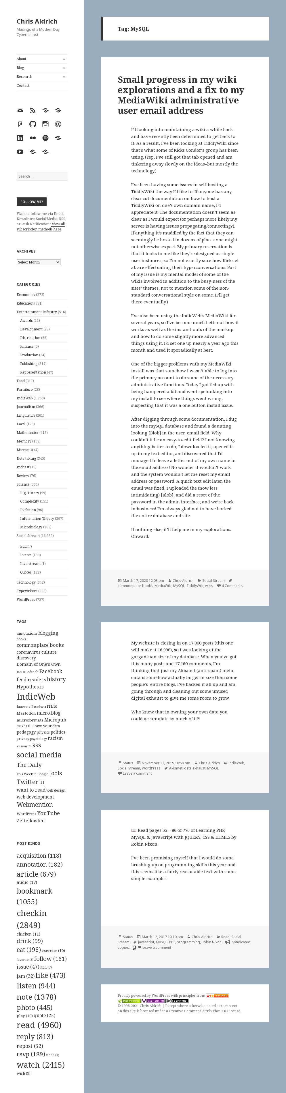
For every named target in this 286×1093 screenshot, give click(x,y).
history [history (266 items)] (56, 679)
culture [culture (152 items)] (49, 652)
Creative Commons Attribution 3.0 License (204, 1011)
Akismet (175, 768)
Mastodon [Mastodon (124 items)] (26, 713)
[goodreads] (133, 947)
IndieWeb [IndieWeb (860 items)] (36, 696)
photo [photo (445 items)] (35, 1007)
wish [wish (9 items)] (23, 1073)
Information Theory (37, 518)
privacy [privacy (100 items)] (23, 738)
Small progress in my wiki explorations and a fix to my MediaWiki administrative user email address (181, 94)
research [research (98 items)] (24, 746)
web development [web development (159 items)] (35, 797)
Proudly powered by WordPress (144, 995)
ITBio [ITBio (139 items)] (52, 706)
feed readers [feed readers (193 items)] (31, 679)
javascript (146, 942)
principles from (204, 995)
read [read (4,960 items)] (39, 1025)
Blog (20, 67)
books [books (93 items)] (21, 639)
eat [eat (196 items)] (29, 950)
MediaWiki (163, 585)
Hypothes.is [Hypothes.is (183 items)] (30, 686)
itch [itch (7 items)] (46, 967)
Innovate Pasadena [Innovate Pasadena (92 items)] (31, 706)
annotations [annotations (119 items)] (27, 633)
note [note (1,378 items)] (36, 997)
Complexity (29, 501)
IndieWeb (25, 398)
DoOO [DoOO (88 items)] (21, 672)
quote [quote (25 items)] (44, 1015)
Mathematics (28, 432)
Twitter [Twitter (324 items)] (27, 782)
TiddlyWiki (194, 585)
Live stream (30, 563)
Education (25, 303)
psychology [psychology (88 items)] (38, 739)
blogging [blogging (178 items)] (48, 633)
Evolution (28, 509)
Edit (23, 546)
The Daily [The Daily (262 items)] (29, 765)
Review (23, 475)
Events (26, 555)
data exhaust (194, 768)
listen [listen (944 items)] (36, 985)
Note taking (26, 458)
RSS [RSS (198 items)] (36, 745)
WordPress (26, 599)
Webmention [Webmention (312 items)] (35, 804)
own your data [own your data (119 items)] (47, 725)
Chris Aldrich (37, 21)
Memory (24, 441)
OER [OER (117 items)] (30, 725)
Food (21, 380)
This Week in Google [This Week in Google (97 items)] (32, 774)
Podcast (23, 467)
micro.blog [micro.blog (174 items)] (49, 713)
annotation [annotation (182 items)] (40, 864)
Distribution (30, 337)
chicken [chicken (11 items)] (28, 934)
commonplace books (135, 585)
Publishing (28, 363)
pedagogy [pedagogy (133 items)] (26, 732)
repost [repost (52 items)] (30, 1045)
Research (24, 76)
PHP (172, 942)
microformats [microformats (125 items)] (30, 720)
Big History (29, 492)
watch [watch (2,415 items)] (41, 1064)
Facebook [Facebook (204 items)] (50, 671)
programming (188, 942)
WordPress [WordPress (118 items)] (26, 813)
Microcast (25, 449)
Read (225, 936)
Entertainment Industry (37, 311)
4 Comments (232, 585)
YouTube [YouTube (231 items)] (48, 813)
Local (21, 424)
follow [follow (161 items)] (50, 959)
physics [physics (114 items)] (43, 732)
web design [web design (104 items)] (55, 790)
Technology (26, 582)
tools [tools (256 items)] (55, 773)
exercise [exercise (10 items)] (53, 950)
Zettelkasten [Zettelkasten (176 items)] (31, 820)
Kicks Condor (187, 150)
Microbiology (31, 527)
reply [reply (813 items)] (35, 1036)
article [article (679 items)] (36, 874)
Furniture (25, 389)
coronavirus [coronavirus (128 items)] (29, 652)
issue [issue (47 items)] (28, 966)
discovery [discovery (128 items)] (26, 658)
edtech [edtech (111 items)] (33, 671)
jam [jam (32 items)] (26, 976)
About (21, 58)
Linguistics (26, 415)
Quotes (26, 572)
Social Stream (28, 535)
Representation (33, 372)
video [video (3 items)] (52, 1055)
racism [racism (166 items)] (55, 738)
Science (23, 484)
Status (128, 763)
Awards (26, 320)
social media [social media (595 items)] (39, 754)
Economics (26, 294)
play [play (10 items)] (25, 1015)
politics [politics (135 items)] (58, 732)
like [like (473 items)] (50, 975)
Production (29, 355)
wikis (209, 585)
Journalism (26, 406)
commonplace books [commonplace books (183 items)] (40, 645)
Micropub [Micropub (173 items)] (55, 720)
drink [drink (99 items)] (30, 941)
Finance (27, 346)
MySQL (179, 585)
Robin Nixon (212, 942)
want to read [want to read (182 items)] (31, 789)
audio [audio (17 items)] (27, 882)
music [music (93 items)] (21, 726)
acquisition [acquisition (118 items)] (39, 855)
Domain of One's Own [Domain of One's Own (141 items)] (39, 664)
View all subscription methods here (41, 227)
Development (31, 329)
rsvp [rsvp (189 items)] (31, 1054)
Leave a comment (137, 773)
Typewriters (27, 590)
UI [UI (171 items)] (41, 782)
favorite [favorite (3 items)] (25, 960)
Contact (23, 85)
